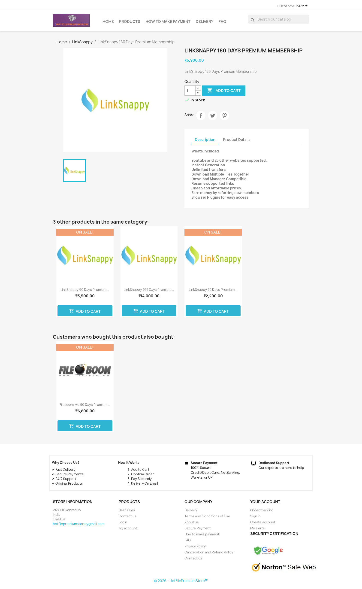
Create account (262, 524)
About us (191, 524)
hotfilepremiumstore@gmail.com (78, 526)
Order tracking (261, 512)
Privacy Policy (195, 548)
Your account (265, 503)
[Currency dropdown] (245, 6)
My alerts (257, 530)
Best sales (127, 512)
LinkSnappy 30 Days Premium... (213, 291)
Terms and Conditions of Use (207, 518)
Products (129, 23)
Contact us (127, 518)
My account (128, 530)
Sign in (255, 518)
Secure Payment (197, 530)
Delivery (204, 23)
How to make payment (167, 23)
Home (108, 23)
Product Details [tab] (236, 141)
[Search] (278, 21)
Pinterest (224, 117)
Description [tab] (205, 141)
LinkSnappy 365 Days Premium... (149, 291)
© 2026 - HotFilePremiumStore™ (181, 582)
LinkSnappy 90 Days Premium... (84, 291)
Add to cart (224, 93)
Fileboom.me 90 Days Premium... (85, 406)
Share (200, 117)
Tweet (212, 117)
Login (123, 524)
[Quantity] (190, 93)
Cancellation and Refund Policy (208, 554)
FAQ (222, 23)
